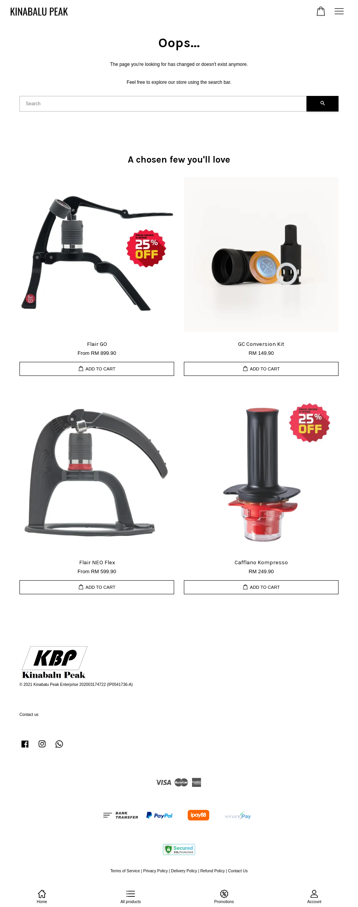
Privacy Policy (155, 871)
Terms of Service (125, 871)
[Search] (163, 104)
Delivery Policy (184, 871)
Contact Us (237, 871)
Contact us (29, 714)
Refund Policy (212, 871)
